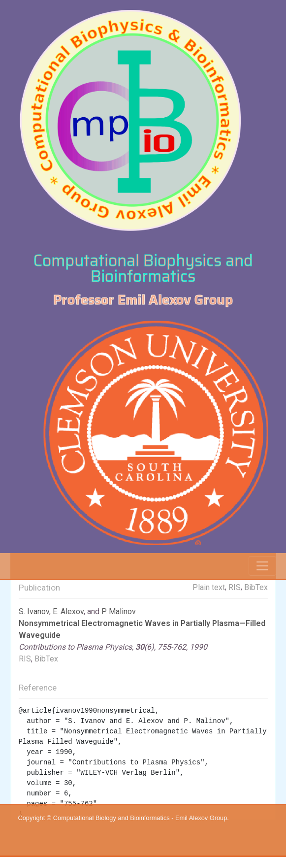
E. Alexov (68, 611)
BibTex (256, 587)
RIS (234, 587)
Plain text (208, 587)
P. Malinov (118, 611)
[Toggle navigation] (262, 566)
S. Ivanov (34, 611)
